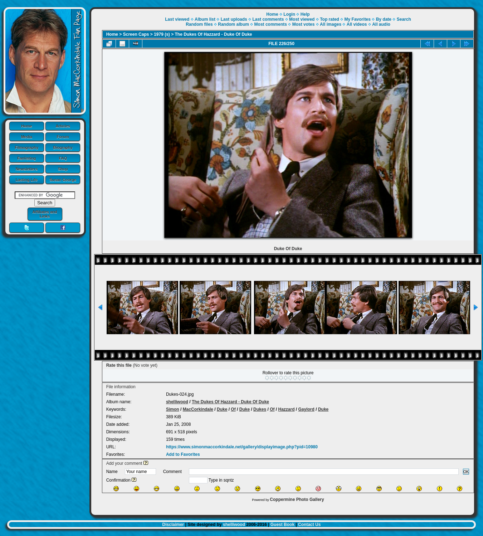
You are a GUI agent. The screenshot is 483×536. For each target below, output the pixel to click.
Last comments (268, 19)
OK (466, 471)
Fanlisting (26, 158)
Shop (63, 169)
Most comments (270, 24)
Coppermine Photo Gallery (297, 499)
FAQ (63, 158)
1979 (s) (162, 34)
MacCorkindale (198, 409)
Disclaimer (173, 524)
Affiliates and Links (44, 214)
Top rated (329, 19)
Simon (172, 409)
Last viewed (177, 19)
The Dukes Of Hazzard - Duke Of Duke (213, 34)
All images (330, 24)
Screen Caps (136, 34)
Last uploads (234, 19)
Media (26, 137)
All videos (357, 24)
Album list (205, 19)
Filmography (26, 147)
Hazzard (286, 409)
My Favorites (358, 19)
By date (383, 19)
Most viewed (301, 19)
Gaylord (306, 409)
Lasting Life (26, 179)
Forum (63, 137)
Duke (222, 409)
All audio (381, 24)
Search (404, 19)
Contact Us (309, 524)
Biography (63, 147)
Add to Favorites (183, 454)
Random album (233, 24)
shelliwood (177, 401)
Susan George (62, 179)
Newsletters (26, 169)
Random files (199, 24)
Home (26, 126)
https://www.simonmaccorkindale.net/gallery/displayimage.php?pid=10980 (242, 446)
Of (233, 409)
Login (289, 14)
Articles (63, 126)
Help (305, 14)
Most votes (303, 24)
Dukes (259, 409)
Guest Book (282, 524)
